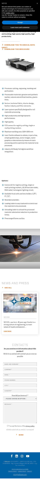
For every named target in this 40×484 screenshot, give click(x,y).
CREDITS (29, 471)
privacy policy (30, 426)
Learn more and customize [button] (20, 27)
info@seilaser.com (20, 474)
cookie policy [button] (10, 13)
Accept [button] (20, 22)
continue (7, 331)
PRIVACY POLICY (12, 471)
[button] (37, 3)
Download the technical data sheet (18, 46)
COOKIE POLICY (22, 471)
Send (21, 435)
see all (8, 288)
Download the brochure (17, 49)
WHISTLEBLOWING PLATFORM (20, 469)
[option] (20, 249)
